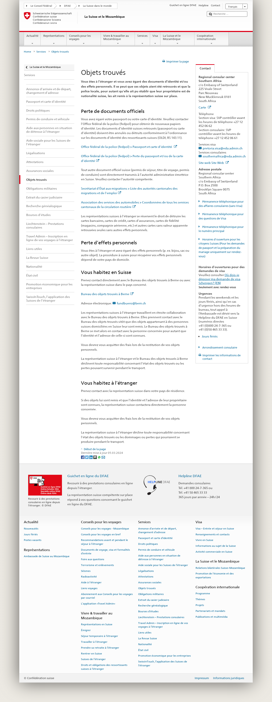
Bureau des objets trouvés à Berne (107, 294)
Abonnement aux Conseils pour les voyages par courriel (107, 596)
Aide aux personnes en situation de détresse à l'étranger (159, 557)
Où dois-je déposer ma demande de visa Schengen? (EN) (219, 279)
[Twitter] (87, 457)
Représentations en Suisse (96, 624)
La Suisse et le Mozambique (177, 39)
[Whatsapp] (99, 457)
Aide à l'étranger (91, 582)
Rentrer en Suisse (91, 653)
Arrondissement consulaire (219, 347)
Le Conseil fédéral (41, 5)
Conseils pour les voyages (84, 39)
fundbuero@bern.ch (131, 303)
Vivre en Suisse (204, 540)
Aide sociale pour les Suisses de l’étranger (163, 565)
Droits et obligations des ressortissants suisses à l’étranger (104, 667)
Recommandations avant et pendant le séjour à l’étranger (104, 542)
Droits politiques (148, 543)
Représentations (53, 39)
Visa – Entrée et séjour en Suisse (215, 528)
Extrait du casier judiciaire (153, 599)
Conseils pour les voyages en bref (101, 534)
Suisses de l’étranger (93, 659)
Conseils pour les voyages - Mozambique (105, 528)
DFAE (67, 5)
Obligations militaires (151, 594)
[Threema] (95, 457)
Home (27, 51)
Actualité (32, 39)
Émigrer (86, 630)
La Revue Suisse (147, 638)
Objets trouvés (147, 588)
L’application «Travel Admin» (98, 603)
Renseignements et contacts (213, 534)
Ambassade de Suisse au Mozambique (47, 556)
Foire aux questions (92, 559)
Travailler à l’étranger (94, 641)
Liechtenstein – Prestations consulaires (161, 617)
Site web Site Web (214, 163)
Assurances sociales (149, 582)
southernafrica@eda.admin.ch (224, 156)
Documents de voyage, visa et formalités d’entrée (105, 551)
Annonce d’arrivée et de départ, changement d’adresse (157, 530)
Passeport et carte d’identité (155, 538)
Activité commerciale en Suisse (214, 551)
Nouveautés (31, 528)
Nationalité (145, 644)
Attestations (145, 576)
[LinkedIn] (91, 457)
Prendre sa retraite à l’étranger (100, 647)
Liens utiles (144, 632)
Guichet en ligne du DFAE (88, 476)
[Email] (103, 457)
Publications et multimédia (212, 616)
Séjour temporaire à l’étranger (99, 636)
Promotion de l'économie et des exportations (215, 575)
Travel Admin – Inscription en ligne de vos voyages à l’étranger (163, 625)
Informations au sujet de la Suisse (216, 545)
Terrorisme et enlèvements (97, 565)
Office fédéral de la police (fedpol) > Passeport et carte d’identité (129, 147)
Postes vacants (32, 540)
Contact (203, 68)
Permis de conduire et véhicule (156, 549)
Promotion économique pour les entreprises (164, 655)
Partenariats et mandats (210, 610)
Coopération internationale (211, 39)
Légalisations (146, 570)
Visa (155, 39)
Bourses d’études (148, 611)
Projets (200, 605)
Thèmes (200, 599)
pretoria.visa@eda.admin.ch (223, 148)
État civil (143, 649)
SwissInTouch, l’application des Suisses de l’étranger (162, 663)
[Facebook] (83, 457)
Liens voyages (89, 588)
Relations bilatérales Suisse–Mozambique (220, 567)
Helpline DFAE (190, 476)
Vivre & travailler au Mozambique (118, 39)
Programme (203, 593)
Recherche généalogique (153, 605)
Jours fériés (210, 336)
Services (142, 39)
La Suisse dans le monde (97, 5)
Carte (205, 107)
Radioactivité (89, 576)
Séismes (86, 570)
